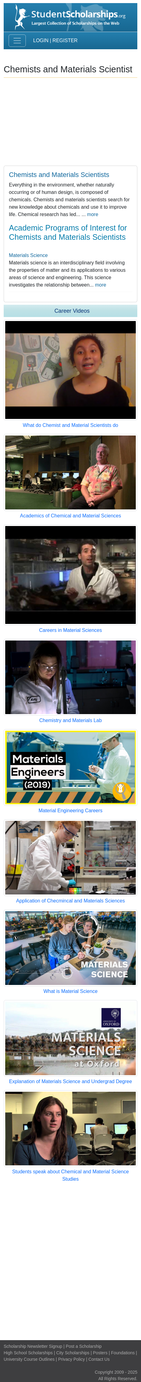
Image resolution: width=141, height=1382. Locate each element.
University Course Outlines (29, 1359)
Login (41, 40)
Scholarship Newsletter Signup (33, 1346)
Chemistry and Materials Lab (70, 720)
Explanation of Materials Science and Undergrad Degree (70, 1081)
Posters (100, 1352)
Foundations (123, 1352)
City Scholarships (72, 1352)
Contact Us (99, 1359)
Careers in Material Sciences (70, 630)
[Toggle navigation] (17, 40)
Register (65, 40)
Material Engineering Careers (70, 810)
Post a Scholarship (84, 1346)
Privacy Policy (71, 1359)
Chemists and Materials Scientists (59, 175)
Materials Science (28, 255)
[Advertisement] (70, 1261)
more (92, 214)
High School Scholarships (28, 1352)
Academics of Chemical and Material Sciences (70, 515)
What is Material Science (70, 991)
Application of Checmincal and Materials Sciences (70, 900)
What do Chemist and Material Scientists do (70, 425)
